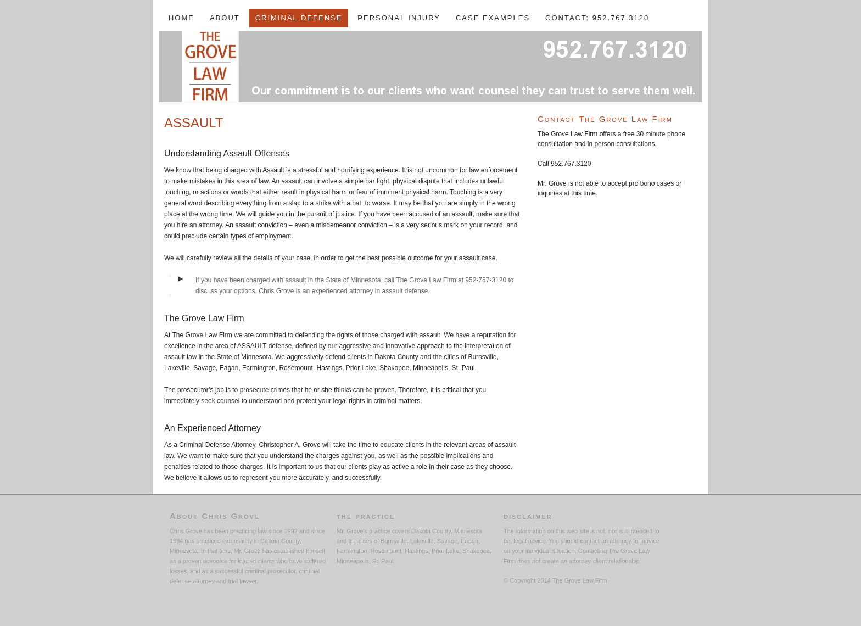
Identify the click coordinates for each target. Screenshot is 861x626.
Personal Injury (398, 18)
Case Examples (493, 18)
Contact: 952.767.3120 (597, 18)
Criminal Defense (299, 18)
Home (181, 18)
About (225, 18)
